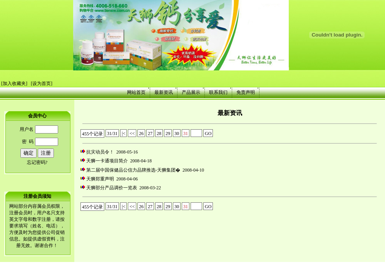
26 (141, 133)
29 (168, 133)
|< (123, 133)
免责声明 (245, 92)
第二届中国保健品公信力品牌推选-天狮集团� (133, 170)
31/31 (112, 133)
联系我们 (218, 92)
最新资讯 (163, 92)
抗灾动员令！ (100, 152)
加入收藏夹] (15, 83)
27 (150, 133)
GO (208, 133)
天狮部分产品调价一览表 (111, 187)
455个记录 (92, 134)
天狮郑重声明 (100, 179)
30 (176, 133)
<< (132, 133)
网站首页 (136, 92)
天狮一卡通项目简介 (107, 161)
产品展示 (191, 92)
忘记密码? (37, 162)
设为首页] (42, 83)
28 (159, 133)
